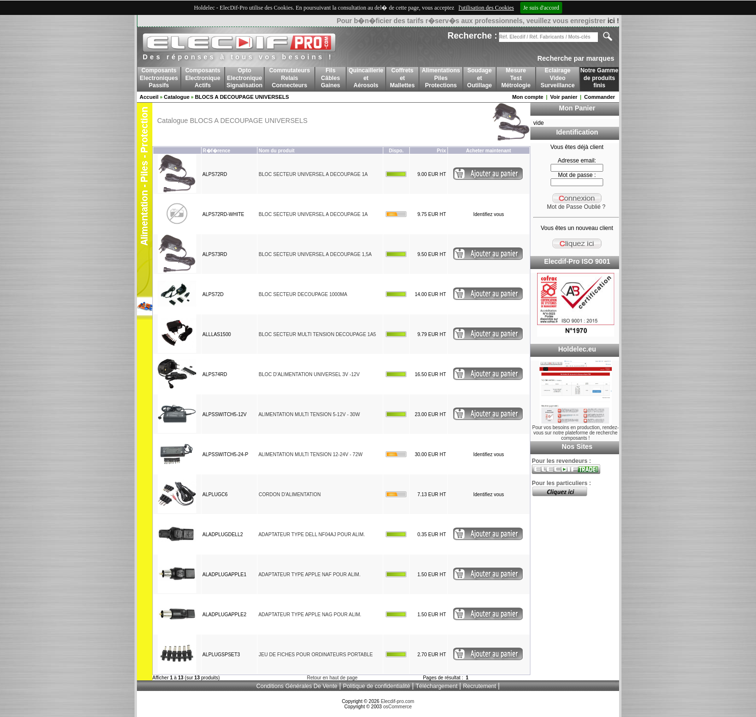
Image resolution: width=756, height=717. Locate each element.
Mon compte (527, 97)
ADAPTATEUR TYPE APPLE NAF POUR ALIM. (309, 574)
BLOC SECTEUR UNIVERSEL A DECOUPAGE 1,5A (314, 254)
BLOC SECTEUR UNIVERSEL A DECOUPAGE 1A (312, 174)
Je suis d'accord (541, 7)
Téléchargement (437, 686)
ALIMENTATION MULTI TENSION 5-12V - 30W (309, 414)
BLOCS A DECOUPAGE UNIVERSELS (242, 97)
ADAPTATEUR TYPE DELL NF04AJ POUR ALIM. (311, 534)
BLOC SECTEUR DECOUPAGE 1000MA (302, 294)
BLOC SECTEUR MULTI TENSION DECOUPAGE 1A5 (317, 334)
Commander (599, 97)
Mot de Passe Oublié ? (576, 206)
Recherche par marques (575, 58)
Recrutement (479, 686)
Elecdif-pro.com (397, 701)
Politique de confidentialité (376, 686)
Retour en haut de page (332, 677)
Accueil (149, 97)
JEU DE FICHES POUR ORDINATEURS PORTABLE (315, 654)
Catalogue (176, 97)
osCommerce (397, 706)
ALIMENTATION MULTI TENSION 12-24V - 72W (310, 454)
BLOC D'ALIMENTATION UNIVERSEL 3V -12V (309, 374)
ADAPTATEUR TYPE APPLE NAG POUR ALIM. (309, 614)
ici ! (613, 21)
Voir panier (564, 97)
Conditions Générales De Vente (297, 686)
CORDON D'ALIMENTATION (289, 494)
